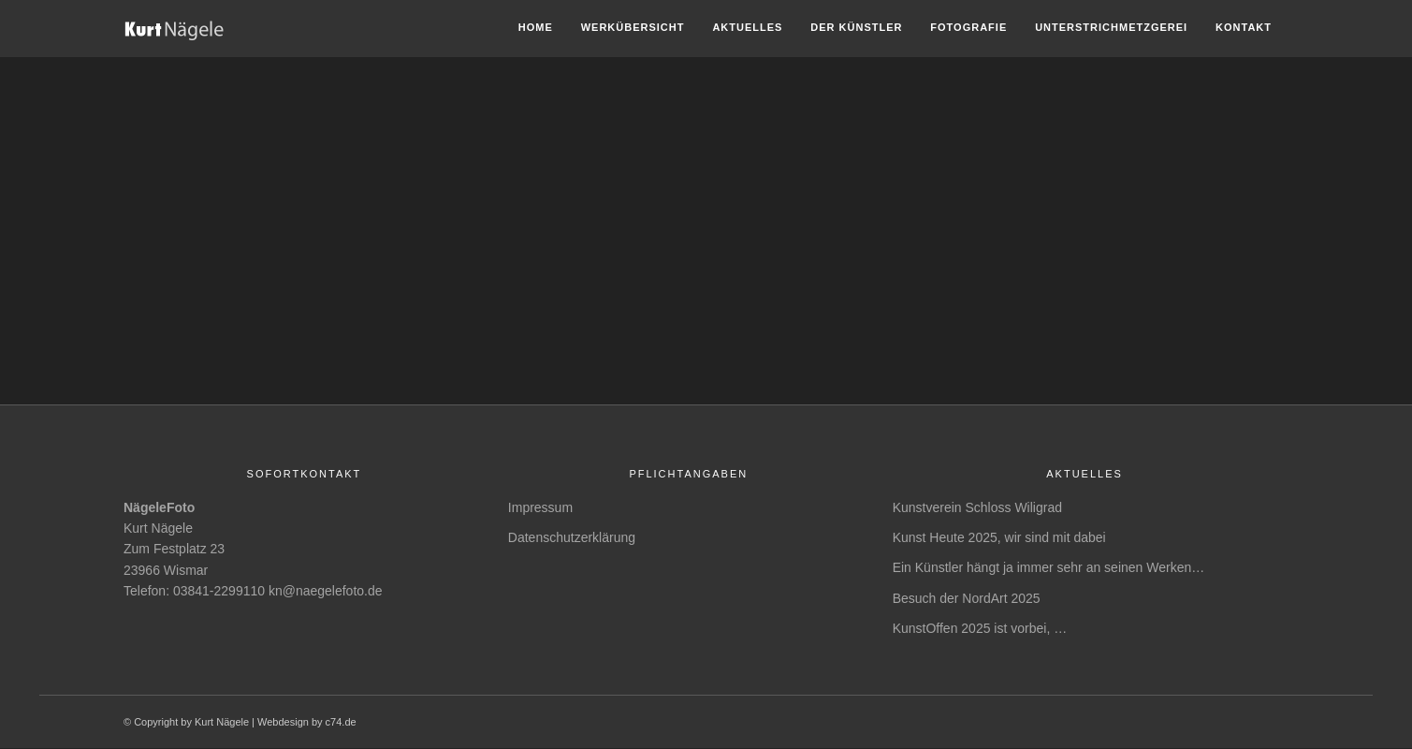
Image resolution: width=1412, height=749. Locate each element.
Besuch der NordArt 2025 (967, 598)
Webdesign (283, 721)
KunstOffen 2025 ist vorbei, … (980, 628)
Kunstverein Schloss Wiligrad (977, 507)
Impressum (540, 507)
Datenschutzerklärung (571, 537)
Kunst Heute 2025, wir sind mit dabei (999, 537)
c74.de (341, 721)
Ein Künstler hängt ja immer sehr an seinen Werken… (1049, 567)
